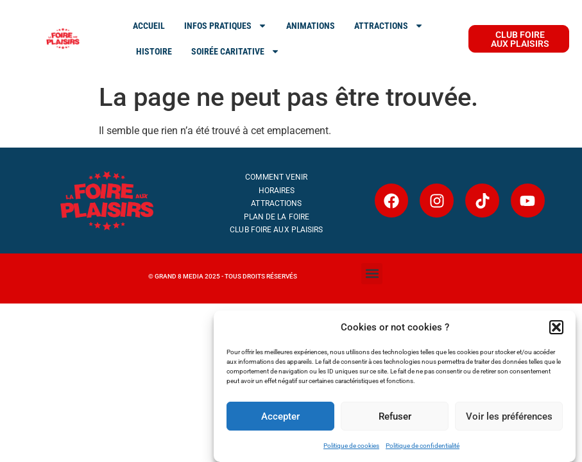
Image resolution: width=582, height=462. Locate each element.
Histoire (154, 51)
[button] (556, 327)
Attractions (276, 203)
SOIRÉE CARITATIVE (235, 51)
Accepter (280, 416)
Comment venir (276, 177)
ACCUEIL (149, 26)
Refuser (395, 416)
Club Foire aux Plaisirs (276, 229)
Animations (310, 26)
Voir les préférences (509, 416)
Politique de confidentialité (422, 445)
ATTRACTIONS (389, 26)
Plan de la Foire (277, 216)
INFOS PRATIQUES (225, 26)
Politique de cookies (351, 445)
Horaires (277, 190)
